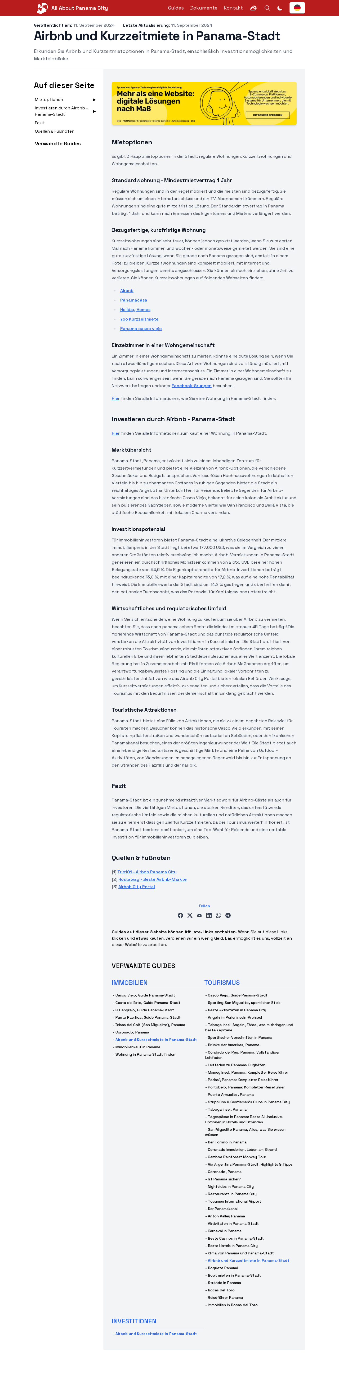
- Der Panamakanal (221, 1208)
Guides (176, 8)
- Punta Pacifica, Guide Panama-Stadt (147, 1017)
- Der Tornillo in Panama (226, 1142)
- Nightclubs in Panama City (229, 1186)
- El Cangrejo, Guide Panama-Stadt (143, 1010)
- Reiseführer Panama (224, 1297)
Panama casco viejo (141, 328)
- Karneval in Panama (223, 1231)
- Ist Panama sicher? (223, 1179)
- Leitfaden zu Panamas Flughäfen (235, 1065)
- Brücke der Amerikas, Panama (232, 1044)
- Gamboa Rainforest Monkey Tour (235, 1157)
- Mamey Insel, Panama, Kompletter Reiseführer (246, 1072)
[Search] (267, 8)
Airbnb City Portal (136, 886)
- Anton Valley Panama (225, 1216)
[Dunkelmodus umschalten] (280, 8)
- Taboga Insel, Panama (226, 1109)
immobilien (130, 983)
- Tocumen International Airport (233, 1201)
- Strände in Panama (223, 1282)
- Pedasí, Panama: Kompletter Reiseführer (241, 1079)
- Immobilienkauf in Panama (136, 1047)
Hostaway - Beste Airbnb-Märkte (152, 879)
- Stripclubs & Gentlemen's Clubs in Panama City (247, 1102)
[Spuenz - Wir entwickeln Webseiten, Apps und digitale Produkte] (204, 103)
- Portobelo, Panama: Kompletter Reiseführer (245, 1087)
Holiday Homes (135, 309)
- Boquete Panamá (221, 1268)
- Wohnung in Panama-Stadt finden (144, 1054)
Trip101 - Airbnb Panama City (147, 872)
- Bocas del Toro (220, 1290)
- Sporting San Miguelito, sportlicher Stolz (242, 1002)
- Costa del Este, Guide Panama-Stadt (146, 1002)
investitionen (134, 1321)
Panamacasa (133, 300)
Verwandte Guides (58, 143)
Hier (116, 398)
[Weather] (253, 8)
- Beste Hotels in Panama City (231, 1245)
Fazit (40, 123)
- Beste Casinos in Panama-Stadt (234, 1238)
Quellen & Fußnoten (54, 131)
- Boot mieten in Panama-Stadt (233, 1275)
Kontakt (233, 8)
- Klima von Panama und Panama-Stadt (239, 1253)
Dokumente (203, 8)
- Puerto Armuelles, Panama (229, 1094)
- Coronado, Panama (131, 1032)
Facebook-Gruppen (192, 385)
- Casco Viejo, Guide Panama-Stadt (144, 995)
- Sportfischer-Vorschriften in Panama (238, 1037)
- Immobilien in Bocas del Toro (231, 1304)
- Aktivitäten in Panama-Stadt (232, 1223)
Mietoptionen (49, 99)
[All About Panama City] (71, 8)
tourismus (222, 983)
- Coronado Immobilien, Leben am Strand (241, 1149)
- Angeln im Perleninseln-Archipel (233, 1017)
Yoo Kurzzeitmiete (139, 319)
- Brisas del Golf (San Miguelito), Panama (149, 1024)
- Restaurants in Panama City (231, 1194)
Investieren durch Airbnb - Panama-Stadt (61, 111)
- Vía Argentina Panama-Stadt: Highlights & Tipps (249, 1164)
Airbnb (126, 290)
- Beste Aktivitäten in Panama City (235, 1010)
